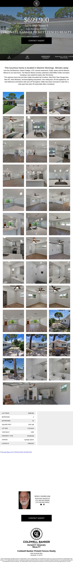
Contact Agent (36, 41)
